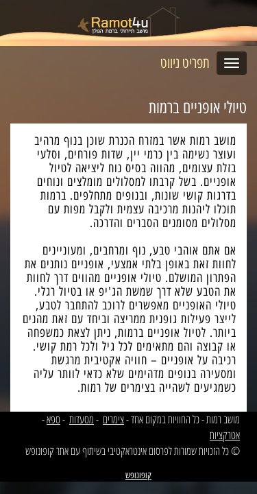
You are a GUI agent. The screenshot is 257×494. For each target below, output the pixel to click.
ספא (53, 419)
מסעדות (81, 419)
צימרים (113, 419)
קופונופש (138, 475)
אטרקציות (225, 435)
